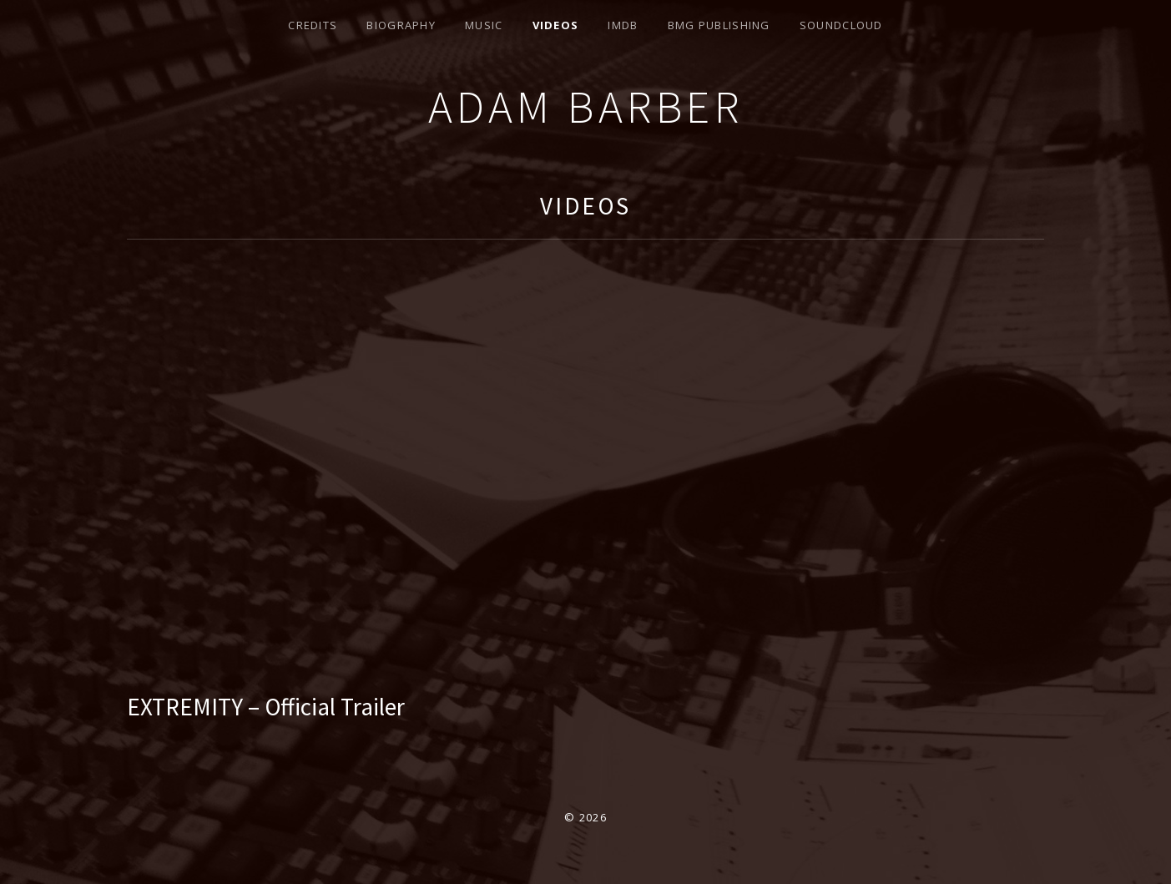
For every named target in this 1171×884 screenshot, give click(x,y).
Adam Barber (586, 106)
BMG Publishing (719, 25)
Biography (401, 25)
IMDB (623, 25)
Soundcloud (841, 25)
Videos (556, 25)
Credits (312, 25)
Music (484, 25)
